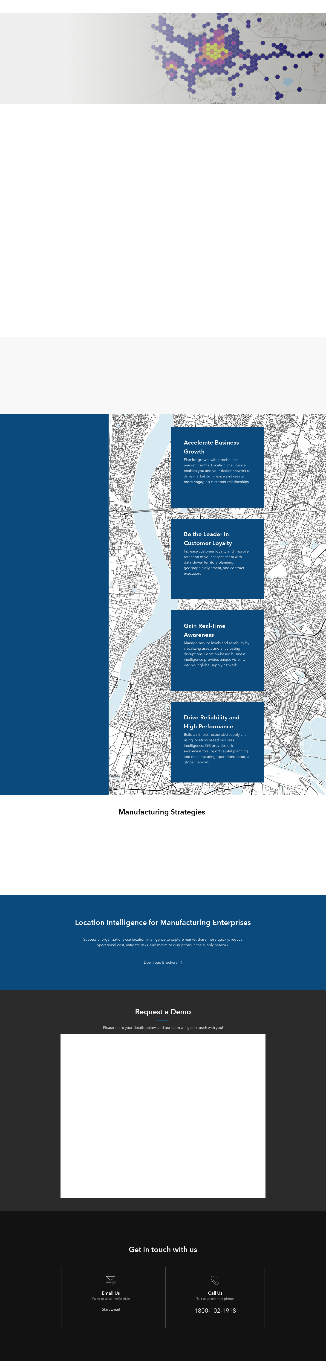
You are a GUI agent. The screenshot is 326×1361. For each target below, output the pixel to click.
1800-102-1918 (215, 1310)
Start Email (111, 1309)
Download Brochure (161, 962)
